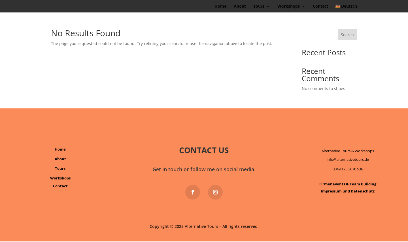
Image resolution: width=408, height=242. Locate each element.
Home (220, 6)
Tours (258, 6)
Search (347, 34)
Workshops (288, 6)
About (240, 6)
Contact (320, 6)
